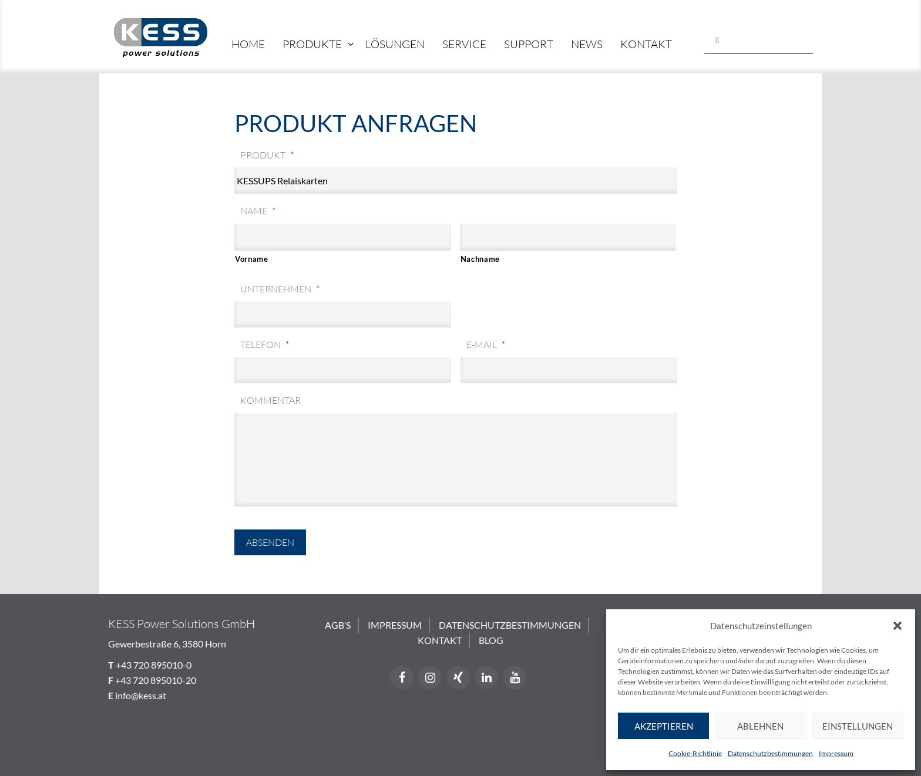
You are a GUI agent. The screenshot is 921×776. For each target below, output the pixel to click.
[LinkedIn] (486, 677)
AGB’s (338, 624)
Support (528, 44)
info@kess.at (140, 695)
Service (464, 44)
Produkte (312, 44)
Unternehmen (280, 289)
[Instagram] (430, 677)
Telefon (264, 344)
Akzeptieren (663, 726)
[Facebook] (402, 677)
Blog (491, 640)
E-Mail (485, 344)
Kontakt (646, 44)
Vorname (251, 259)
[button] (897, 626)
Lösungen (395, 44)
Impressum (836, 753)
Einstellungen (857, 726)
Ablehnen (760, 726)
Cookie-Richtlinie (695, 753)
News (587, 44)
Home (248, 44)
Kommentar (270, 400)
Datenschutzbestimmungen (770, 753)
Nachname (480, 259)
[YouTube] (514, 677)
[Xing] (458, 677)
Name (257, 211)
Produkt (267, 155)
